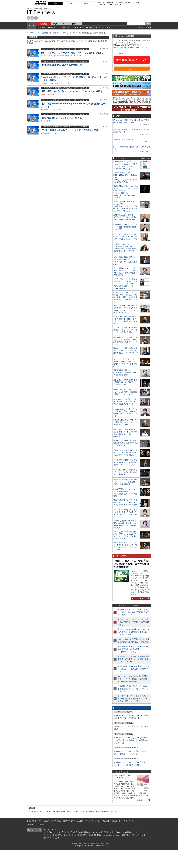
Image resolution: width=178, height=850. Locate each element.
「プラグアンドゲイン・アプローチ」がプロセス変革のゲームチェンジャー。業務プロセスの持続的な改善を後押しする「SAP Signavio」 (125, 283)
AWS (47, 133)
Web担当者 (101, 2)
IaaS (42, 133)
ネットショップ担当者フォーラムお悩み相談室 (85, 835)
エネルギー (101, 4)
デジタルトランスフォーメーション (53, 56)
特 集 (74, 24)
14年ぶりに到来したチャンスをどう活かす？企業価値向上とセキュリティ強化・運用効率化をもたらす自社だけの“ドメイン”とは (125, 206)
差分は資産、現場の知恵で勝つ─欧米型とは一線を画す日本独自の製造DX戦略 (125, 382)
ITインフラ (54, 133)
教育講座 (118, 4)
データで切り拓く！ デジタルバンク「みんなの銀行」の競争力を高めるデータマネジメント (125, 392)
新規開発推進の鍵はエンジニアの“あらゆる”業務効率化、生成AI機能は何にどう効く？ (125, 372)
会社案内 (80, 821)
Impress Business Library (122, 47)
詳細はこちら (142, 800)
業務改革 (43, 27)
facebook (32, 18)
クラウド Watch (115, 832)
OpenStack (45, 83)
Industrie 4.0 (78, 56)
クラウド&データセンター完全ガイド (57, 832)
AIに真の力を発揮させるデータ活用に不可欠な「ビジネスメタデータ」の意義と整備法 (125, 330)
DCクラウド (71, 3)
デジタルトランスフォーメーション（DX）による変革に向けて (72, 53)
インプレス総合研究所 (100, 832)
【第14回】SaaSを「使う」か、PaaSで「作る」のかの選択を (71, 91)
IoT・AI (127, 2)
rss (36, 18)
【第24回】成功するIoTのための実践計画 (61, 65)
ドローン (110, 4)
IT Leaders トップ (33, 33)
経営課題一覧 (46, 33)
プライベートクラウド (66, 83)
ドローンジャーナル (138, 835)
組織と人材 (93, 27)
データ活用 (65, 27)
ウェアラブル (45, 121)
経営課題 (43, 24)
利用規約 (46, 821)
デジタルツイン (60, 110)
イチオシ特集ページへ (140, 598)
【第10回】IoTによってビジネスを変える (61, 118)
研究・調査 (135, 2)
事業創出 (53, 27)
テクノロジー (58, 24)
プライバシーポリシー (93, 821)
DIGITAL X (126, 835)
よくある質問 (39, 825)
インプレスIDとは (122, 53)
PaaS (43, 94)
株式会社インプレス (51, 829)
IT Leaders (41, 12)
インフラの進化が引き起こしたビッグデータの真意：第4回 (70, 130)
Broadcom (53, 83)
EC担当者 (110, 2)
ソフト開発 (119, 2)
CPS (52, 110)
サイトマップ (128, 821)
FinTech (70, 56)
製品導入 (87, 3)
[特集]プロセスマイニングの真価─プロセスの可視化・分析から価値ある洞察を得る (132, 563)
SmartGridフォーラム (129, 832)
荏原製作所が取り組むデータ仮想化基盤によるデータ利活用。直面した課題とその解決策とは (125, 502)
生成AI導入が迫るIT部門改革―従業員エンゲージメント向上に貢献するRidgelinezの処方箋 (125, 217)
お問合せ (30, 825)
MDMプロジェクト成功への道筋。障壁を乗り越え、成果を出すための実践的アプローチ (125, 401)
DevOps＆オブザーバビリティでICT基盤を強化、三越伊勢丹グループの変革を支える (125, 443)
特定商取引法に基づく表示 (112, 821)
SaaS (48, 94)
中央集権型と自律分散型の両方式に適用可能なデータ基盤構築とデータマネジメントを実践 (125, 462)
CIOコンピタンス (107, 27)
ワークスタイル (79, 27)
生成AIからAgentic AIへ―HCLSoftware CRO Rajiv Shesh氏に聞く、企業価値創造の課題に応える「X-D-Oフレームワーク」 (125, 248)
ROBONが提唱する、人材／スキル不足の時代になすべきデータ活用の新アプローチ (125, 422)
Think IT (74, 832)
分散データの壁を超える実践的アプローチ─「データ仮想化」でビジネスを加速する (125, 481)
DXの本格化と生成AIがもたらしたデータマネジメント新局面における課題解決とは (125, 472)
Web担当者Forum (84, 832)
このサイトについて (34, 821)
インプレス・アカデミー (52, 838)
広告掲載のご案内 (69, 821)
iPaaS (53, 94)
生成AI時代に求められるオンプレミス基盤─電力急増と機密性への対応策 (125, 227)
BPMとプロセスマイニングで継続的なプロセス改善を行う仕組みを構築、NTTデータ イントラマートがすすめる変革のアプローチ (125, 297)
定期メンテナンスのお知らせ (124, 139)
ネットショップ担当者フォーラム (55, 835)
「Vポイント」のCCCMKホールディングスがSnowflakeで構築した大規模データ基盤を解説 (125, 452)
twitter (28, 18)
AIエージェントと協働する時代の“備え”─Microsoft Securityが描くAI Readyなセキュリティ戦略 (125, 236)
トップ (31, 26)
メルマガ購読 (56, 821)
